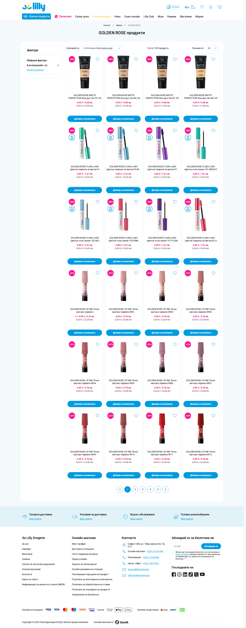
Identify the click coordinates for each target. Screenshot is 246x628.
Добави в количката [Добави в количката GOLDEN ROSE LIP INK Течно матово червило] (84, 332)
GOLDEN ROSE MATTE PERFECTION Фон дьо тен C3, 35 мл (84, 96)
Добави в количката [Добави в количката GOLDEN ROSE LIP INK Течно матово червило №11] (162, 475)
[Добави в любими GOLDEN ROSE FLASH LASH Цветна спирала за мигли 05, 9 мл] (213, 202)
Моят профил (79, 544)
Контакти (27, 574)
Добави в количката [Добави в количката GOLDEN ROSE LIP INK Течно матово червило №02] (162, 332)
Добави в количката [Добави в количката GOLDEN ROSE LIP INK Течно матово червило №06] (162, 404)
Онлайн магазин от (111, 622)
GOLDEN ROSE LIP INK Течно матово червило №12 (200, 453)
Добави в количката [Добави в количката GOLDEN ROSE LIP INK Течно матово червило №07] (200, 404)
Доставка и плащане (83, 549)
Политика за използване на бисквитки (92, 579)
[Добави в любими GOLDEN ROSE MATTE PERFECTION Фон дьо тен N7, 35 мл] (175, 59)
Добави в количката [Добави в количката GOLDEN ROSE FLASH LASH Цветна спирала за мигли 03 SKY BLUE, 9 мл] (123, 190)
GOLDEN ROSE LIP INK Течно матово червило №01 (123, 310)
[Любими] (202, 7)
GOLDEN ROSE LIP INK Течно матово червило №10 (123, 453)
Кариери (26, 549)
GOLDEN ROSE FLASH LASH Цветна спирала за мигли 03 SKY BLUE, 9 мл (123, 168)
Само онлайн (132, 16)
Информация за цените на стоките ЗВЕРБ (43, 584)
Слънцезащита (102, 16)
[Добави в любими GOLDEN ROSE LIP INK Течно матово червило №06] (175, 344)
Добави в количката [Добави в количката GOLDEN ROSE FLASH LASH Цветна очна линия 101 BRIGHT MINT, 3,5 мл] (200, 190)
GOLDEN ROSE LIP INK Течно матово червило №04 (84, 381)
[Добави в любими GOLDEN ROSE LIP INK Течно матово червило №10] (136, 416)
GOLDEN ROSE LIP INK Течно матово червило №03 (200, 310)
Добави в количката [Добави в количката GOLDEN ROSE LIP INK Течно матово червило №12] (200, 475)
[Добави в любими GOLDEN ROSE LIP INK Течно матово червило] (97, 273)
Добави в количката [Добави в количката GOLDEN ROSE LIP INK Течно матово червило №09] (84, 475)
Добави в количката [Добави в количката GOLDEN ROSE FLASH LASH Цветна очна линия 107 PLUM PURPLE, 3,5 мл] (162, 261)
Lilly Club (149, 16)
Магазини (186, 16)
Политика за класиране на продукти (91, 589)
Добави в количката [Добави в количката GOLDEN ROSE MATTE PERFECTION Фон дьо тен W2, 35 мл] (200, 119)
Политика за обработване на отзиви (91, 584)
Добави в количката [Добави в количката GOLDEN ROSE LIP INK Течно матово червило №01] (123, 332)
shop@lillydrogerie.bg (138, 569)
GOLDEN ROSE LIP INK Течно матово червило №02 (162, 310)
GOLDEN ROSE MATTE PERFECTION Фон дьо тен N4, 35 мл (123, 96)
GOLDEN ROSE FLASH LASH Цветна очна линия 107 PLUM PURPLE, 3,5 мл (162, 239)
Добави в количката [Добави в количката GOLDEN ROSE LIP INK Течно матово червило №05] (123, 404)
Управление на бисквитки (85, 594)
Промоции (65, 16)
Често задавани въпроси (85, 554)
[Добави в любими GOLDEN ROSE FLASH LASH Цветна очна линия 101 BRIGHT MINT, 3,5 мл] (213, 130)
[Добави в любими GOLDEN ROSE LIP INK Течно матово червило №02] (175, 273)
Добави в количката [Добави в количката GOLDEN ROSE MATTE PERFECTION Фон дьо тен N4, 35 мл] (123, 119)
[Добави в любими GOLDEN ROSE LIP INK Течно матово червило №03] (213, 273)
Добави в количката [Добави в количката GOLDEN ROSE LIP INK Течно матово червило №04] (84, 404)
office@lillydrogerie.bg (139, 575)
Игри (160, 16)
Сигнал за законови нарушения (38, 564)
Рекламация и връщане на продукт (90, 574)
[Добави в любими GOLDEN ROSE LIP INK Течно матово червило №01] (136, 273)
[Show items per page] (212, 48)
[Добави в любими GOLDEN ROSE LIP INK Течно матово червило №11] (175, 416)
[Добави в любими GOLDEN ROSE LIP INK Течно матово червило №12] (213, 416)
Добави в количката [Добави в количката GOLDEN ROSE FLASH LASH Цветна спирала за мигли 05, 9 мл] (200, 261)
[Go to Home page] (33, 7)
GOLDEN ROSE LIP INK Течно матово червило (84, 310)
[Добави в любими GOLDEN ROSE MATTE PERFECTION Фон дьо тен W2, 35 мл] (213, 59)
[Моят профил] (210, 7)
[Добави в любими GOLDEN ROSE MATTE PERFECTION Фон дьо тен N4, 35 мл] (136, 59)
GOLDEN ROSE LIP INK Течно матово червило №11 (162, 453)
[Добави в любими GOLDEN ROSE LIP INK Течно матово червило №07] (213, 344)
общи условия (182, 554)
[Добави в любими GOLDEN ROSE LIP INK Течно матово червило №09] (97, 416)
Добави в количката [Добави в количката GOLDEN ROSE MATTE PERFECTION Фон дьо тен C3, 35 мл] (84, 119)
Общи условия (79, 559)
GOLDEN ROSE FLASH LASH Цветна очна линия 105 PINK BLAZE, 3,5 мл (123, 239)
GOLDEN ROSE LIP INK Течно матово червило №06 (162, 381)
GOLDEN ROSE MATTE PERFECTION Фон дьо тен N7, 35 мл (162, 96)
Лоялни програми (31, 569)
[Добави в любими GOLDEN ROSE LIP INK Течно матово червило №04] (97, 344)
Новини (171, 16)
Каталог (172, 7)
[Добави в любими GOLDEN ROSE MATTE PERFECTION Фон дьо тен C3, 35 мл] (97, 59)
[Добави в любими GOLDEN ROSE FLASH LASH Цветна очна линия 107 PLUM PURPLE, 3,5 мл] (175, 202)
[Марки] (119, 25)
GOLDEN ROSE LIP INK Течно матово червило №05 (123, 381)
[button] (43, 52)
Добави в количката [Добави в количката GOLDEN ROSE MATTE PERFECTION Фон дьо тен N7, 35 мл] (162, 119)
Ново (118, 16)
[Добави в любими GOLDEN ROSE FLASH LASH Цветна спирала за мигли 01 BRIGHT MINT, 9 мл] (97, 130)
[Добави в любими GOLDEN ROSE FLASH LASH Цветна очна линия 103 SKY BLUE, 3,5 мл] (97, 202)
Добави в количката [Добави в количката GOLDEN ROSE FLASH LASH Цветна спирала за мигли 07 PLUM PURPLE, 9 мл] (162, 190)
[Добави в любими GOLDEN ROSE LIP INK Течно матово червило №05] (136, 344)
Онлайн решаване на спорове (87, 569)
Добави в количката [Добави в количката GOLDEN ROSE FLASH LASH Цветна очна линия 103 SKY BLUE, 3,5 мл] (84, 261)
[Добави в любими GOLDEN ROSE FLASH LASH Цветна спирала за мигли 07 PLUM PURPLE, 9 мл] (175, 130)
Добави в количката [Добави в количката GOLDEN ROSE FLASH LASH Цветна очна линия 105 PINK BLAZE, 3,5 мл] (123, 261)
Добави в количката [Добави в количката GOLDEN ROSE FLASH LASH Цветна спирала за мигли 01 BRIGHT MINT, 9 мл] (84, 190)
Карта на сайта (30, 579)
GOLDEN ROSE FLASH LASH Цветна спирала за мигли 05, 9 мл (201, 239)
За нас (25, 544)
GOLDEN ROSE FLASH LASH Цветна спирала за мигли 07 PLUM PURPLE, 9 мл (162, 168)
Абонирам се (211, 546)
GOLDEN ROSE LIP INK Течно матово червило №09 (84, 453)
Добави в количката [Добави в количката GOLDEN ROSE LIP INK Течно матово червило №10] (123, 475)
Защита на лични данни (84, 564)
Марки (199, 16)
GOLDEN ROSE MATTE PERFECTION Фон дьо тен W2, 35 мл (200, 96)
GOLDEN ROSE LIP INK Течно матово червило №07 (200, 381)
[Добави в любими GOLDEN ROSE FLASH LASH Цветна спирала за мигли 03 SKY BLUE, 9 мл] (136, 130)
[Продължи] (165, 489)
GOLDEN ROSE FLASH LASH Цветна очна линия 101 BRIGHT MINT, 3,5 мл (200, 168)
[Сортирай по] (102, 48)
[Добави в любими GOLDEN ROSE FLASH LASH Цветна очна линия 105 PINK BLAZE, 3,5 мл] (136, 202)
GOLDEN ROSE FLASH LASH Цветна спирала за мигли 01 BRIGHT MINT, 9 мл (84, 168)
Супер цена (82, 16)
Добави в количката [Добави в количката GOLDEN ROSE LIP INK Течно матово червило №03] (200, 332)
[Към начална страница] (106, 25)
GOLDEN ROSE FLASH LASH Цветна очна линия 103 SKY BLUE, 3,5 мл (84, 239)
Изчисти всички (35, 70)
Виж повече (35, 519)
